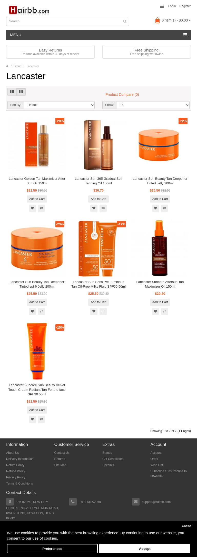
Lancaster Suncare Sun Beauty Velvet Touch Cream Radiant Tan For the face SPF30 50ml (36, 389)
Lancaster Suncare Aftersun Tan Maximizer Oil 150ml (160, 284)
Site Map (60, 465)
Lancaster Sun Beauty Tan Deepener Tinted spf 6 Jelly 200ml (37, 284)
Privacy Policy (15, 477)
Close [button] (186, 526)
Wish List (157, 465)
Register (185, 6)
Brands (107, 453)
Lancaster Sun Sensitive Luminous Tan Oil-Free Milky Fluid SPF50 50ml (98, 284)
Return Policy (15, 465)
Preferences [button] (52, 549)
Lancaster (32, 66)
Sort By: (15, 105)
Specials (108, 465)
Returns (59, 459)
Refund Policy (15, 471)
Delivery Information (20, 459)
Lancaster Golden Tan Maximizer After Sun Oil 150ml (37, 181)
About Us (12, 453)
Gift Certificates (112, 459)
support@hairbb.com (156, 502)
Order (155, 459)
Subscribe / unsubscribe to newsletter (169, 473)
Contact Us (62, 453)
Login (172, 6)
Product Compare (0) (122, 94)
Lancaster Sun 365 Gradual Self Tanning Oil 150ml (98, 181)
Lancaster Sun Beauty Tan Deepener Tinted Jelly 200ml (160, 181)
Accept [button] (145, 549)
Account (156, 453)
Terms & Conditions (19, 483)
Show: (109, 105)
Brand (17, 66)
